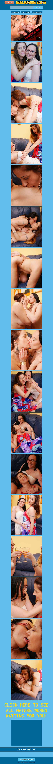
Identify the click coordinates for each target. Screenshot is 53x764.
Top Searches (37, 12)
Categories (15, 12)
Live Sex (9, 2)
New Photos (25, 12)
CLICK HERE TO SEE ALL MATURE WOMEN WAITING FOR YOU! (26, 710)
